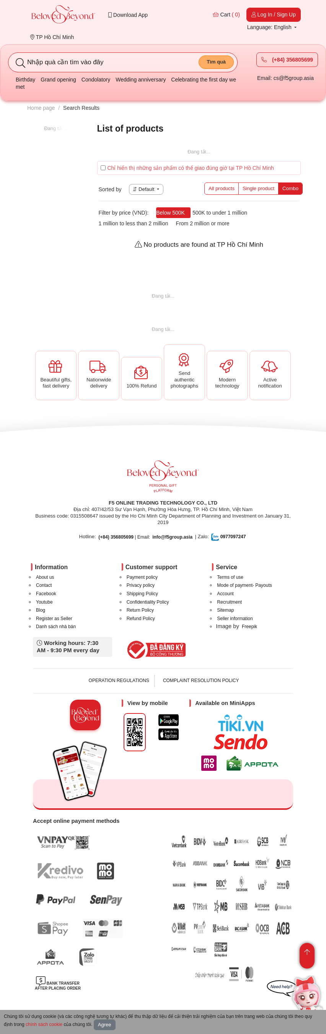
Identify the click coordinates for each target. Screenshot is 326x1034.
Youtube (44, 602)
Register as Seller (54, 618)
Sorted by (110, 189)
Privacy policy (141, 585)
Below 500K (170, 213)
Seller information (235, 618)
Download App (128, 15)
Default (144, 189)
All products (222, 188)
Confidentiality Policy (148, 602)
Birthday (25, 80)
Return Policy (140, 610)
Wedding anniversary (141, 80)
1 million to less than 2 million (133, 223)
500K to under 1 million (219, 213)
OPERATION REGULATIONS (119, 680)
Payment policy (142, 577)
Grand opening (58, 80)
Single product (258, 188)
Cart (226, 14)
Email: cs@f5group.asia (285, 78)
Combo (290, 188)
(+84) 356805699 (287, 60)
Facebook (46, 593)
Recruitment (229, 602)
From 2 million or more (203, 223)
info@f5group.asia (172, 537)
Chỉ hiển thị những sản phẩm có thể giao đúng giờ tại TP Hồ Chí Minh (187, 168)
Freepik (249, 626)
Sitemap (225, 610)
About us (45, 577)
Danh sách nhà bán (56, 626)
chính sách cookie (44, 1024)
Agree (104, 1024)
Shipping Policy (142, 593)
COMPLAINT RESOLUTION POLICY (201, 680)
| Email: (124, 537)
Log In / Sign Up (273, 14)
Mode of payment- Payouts (244, 585)
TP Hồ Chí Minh (52, 37)
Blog (40, 610)
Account (225, 593)
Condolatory (96, 80)
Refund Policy (141, 618)
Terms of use (230, 577)
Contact (44, 585)
